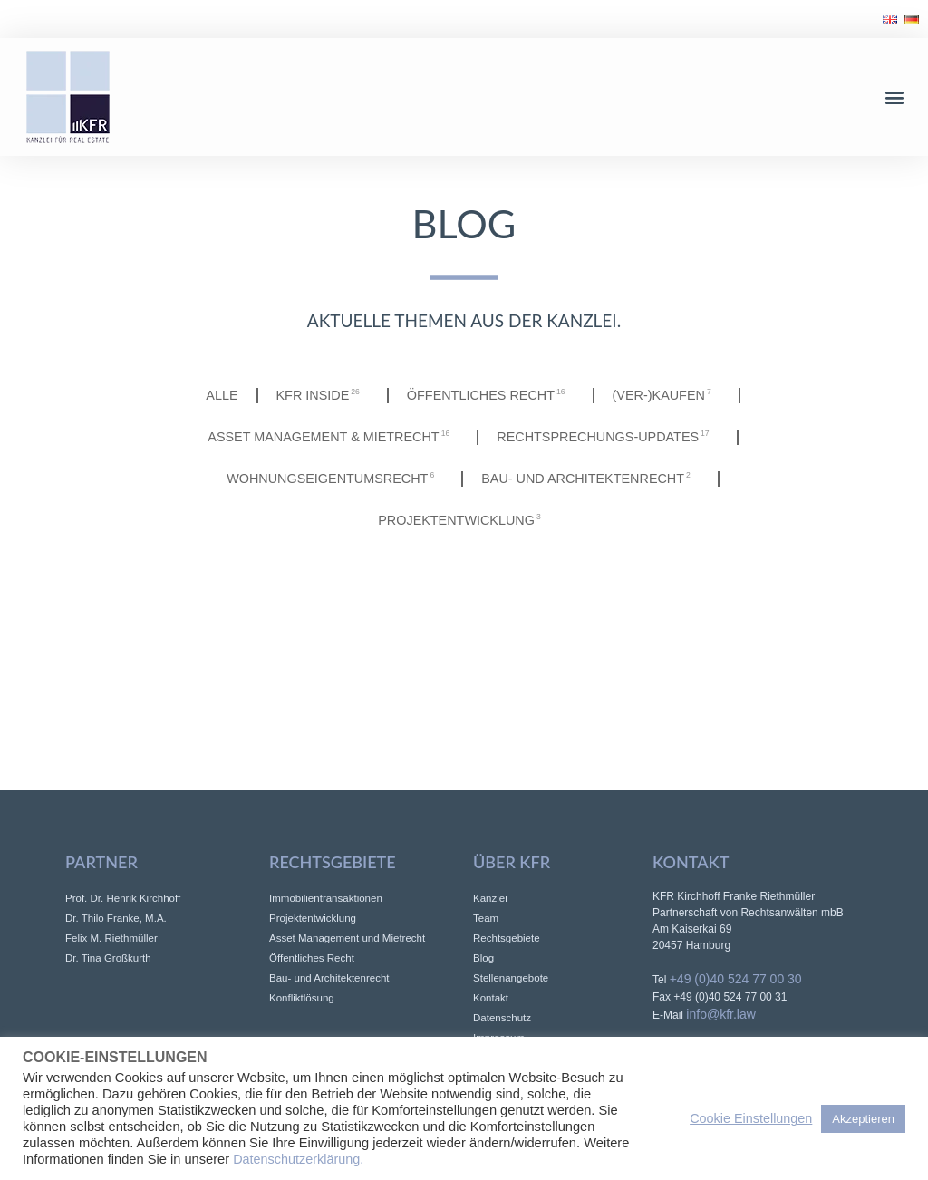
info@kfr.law (720, 1014)
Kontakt (490, 997)
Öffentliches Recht (491, 395)
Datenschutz (502, 1017)
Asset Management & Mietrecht (333, 437)
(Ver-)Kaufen (666, 395)
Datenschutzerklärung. (298, 1159)
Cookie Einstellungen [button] (751, 1118)
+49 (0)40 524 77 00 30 (736, 979)
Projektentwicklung (464, 520)
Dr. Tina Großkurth (108, 958)
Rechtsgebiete (506, 938)
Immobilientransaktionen (325, 898)
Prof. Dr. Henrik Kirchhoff (122, 898)
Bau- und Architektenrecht (590, 478)
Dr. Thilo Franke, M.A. (116, 918)
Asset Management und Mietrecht (347, 938)
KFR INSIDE (322, 395)
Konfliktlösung (301, 997)
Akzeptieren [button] (863, 1119)
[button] (895, 96)
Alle (221, 395)
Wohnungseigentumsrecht (335, 478)
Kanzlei (490, 898)
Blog (483, 958)
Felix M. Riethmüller (111, 938)
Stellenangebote (510, 977)
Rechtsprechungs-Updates (607, 437)
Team (485, 918)
